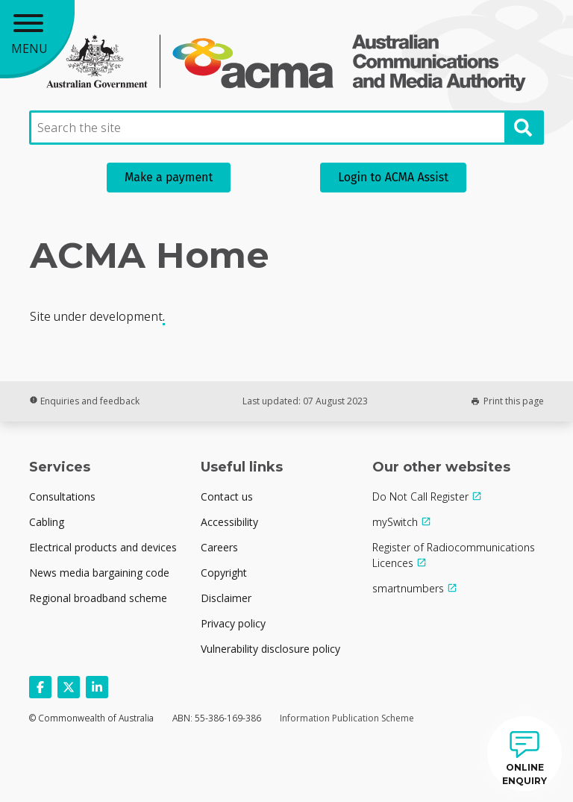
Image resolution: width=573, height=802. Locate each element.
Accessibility (229, 522)
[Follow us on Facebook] (40, 687)
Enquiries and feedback (84, 401)
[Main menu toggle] (37, 37)
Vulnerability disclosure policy (270, 649)
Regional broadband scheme (98, 598)
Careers (219, 547)
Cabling (46, 522)
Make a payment (169, 177)
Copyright (224, 573)
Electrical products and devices (103, 547)
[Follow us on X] (68, 687)
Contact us (227, 496)
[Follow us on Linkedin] (97, 687)
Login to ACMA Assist (393, 177)
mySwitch (395, 522)
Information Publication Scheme (347, 718)
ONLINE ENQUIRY (524, 774)
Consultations (62, 496)
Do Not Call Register (420, 496)
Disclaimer (226, 598)
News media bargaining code (99, 573)
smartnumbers (408, 588)
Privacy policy (233, 623)
